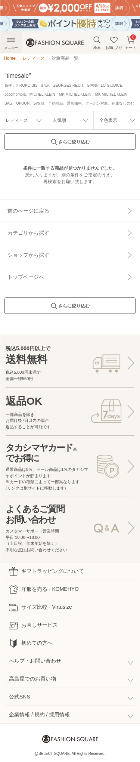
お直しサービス (33, 625)
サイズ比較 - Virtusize (40, 607)
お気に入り (113, 43)
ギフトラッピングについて (46, 571)
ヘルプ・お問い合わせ (35, 661)
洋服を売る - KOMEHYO (44, 589)
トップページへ (25, 277)
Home (10, 58)
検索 (97, 43)
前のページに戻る (28, 211)
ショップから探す (28, 255)
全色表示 (108, 120)
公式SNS (19, 697)
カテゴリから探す (28, 233)
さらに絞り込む (70, 144)
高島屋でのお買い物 (32, 679)
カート (130, 42)
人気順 (59, 120)
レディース (17, 120)
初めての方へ (31, 643)
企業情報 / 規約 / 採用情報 (39, 715)
